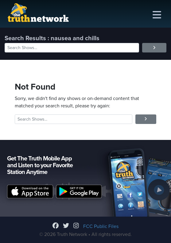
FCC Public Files (101, 226)
